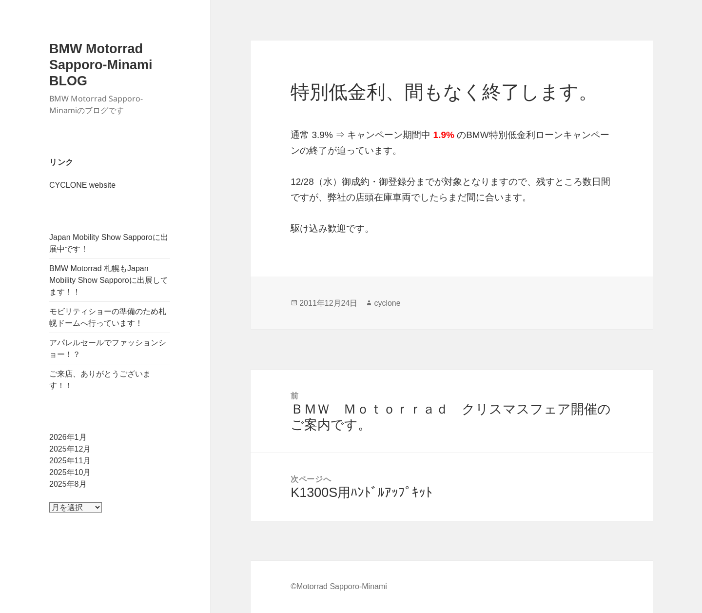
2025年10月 (70, 472)
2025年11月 (70, 460)
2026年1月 (68, 437)
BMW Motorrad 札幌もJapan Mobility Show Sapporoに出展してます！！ (108, 280)
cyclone (387, 303)
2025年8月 (68, 484)
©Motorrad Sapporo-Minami (339, 586)
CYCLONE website (82, 185)
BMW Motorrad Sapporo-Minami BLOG (101, 64)
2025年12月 (70, 449)
